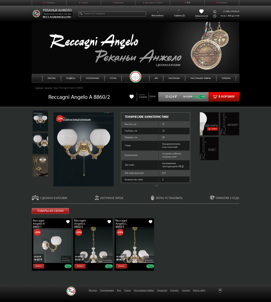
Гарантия (119, 3)
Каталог (84, 3)
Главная (39, 88)
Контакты (222, 3)
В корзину (224, 97)
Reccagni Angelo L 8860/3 (80, 224)
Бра (56, 88)
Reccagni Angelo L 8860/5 (121, 224)
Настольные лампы (144, 290)
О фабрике (50, 3)
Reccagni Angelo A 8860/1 (39, 224)
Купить (212, 129)
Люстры (93, 290)
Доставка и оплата (153, 3)
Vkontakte (220, 290)
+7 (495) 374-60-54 (231, 12)
